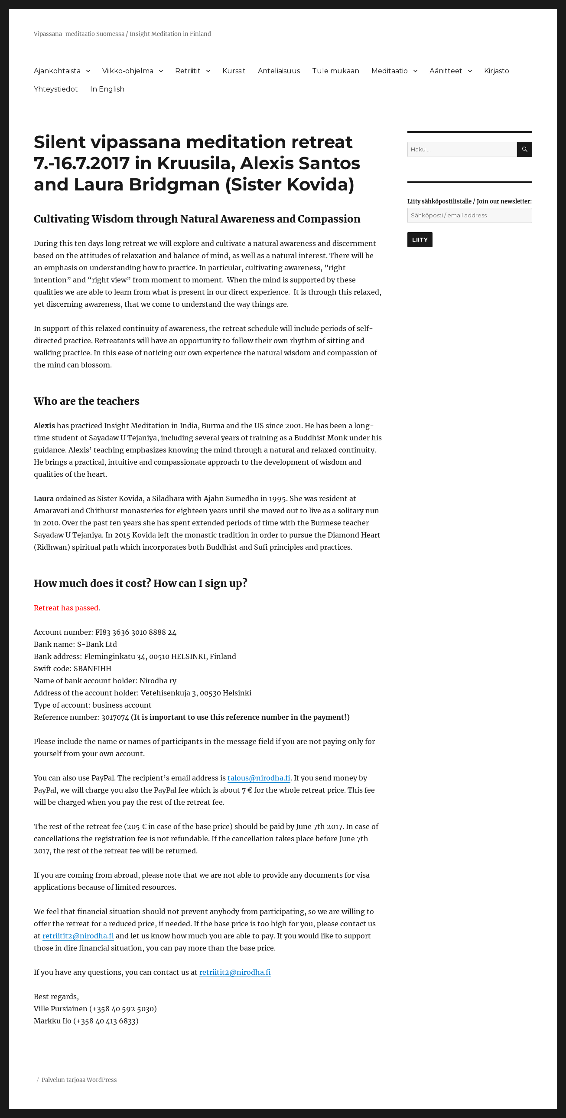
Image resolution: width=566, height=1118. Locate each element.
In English (107, 89)
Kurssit (234, 71)
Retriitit (188, 71)
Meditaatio (389, 71)
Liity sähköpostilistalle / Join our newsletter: (469, 201)
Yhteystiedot (56, 89)
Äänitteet (445, 71)
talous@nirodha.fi (259, 778)
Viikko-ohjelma (127, 71)
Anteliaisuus (279, 71)
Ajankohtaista (57, 71)
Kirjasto (496, 71)
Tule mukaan (335, 71)
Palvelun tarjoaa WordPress (79, 1080)
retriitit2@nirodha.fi (78, 935)
